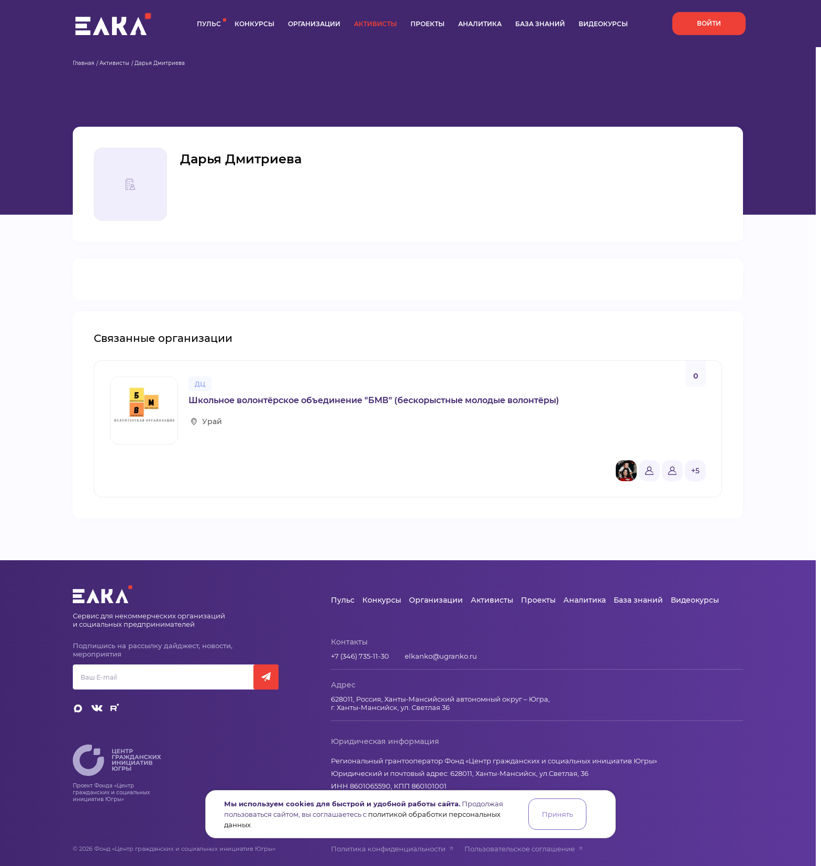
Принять (557, 814)
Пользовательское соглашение (523, 849)
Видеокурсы (603, 24)
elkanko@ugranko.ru (441, 656)
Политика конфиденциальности (392, 849)
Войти (709, 23)
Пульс (209, 24)
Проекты (427, 24)
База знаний (540, 24)
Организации (314, 24)
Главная (83, 63)
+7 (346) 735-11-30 (360, 656)
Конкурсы (254, 24)
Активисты (375, 24)
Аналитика (480, 24)
